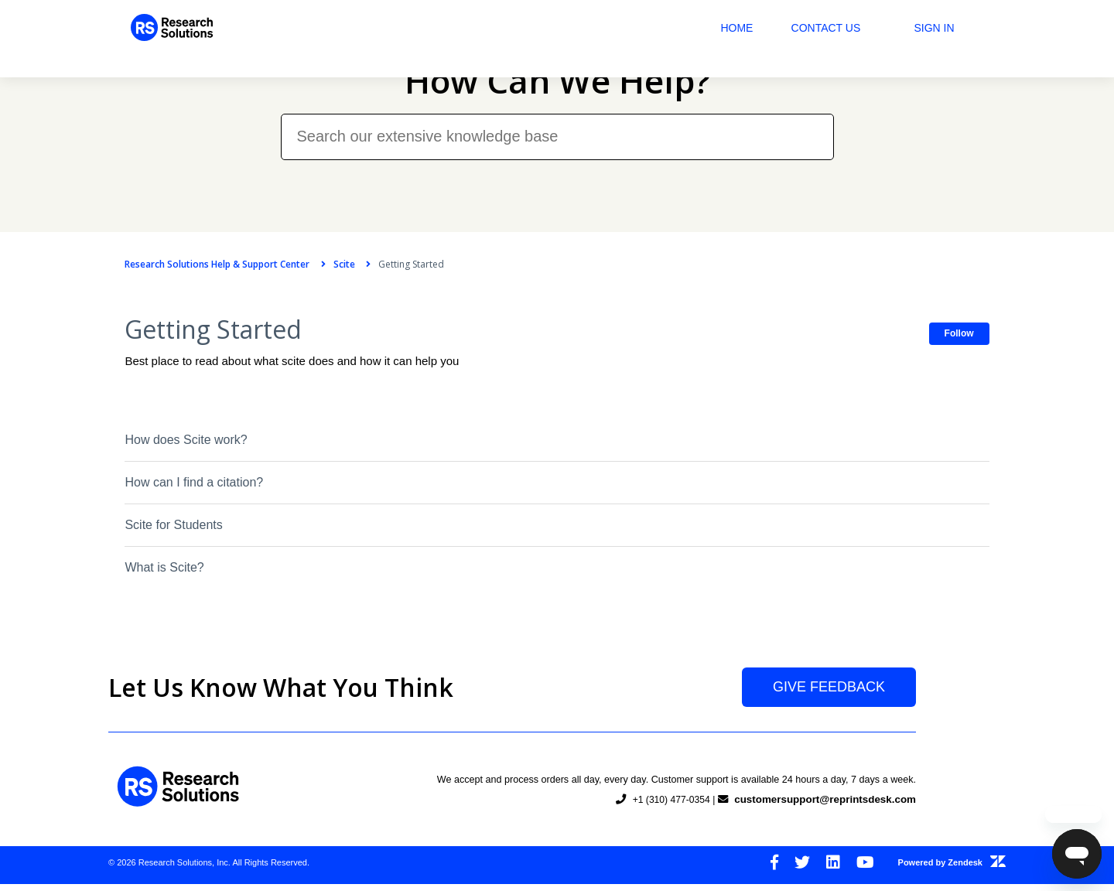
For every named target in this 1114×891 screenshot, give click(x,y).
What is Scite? (147, 564)
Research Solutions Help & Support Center (200, 264)
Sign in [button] (951, 28)
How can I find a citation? (177, 479)
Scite (327, 264)
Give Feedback (829, 707)
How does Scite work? (169, 436)
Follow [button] (975, 330)
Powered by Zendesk (952, 872)
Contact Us (842, 28)
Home (753, 28)
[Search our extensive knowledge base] (557, 120)
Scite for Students (157, 521)
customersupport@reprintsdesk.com (821, 813)
